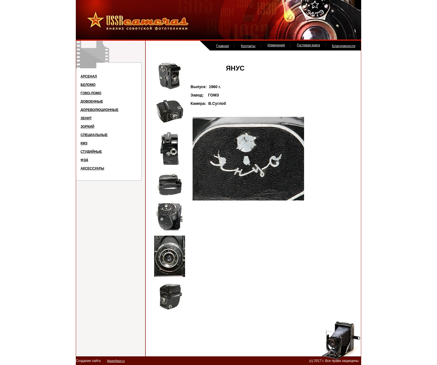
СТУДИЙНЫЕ (91, 152)
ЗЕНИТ (86, 118)
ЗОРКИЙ (87, 127)
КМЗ (84, 143)
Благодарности (343, 46)
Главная (222, 46)
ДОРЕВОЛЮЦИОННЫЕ (99, 110)
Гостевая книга (308, 45)
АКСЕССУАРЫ (92, 168)
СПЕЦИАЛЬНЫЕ (94, 135)
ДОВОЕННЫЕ (92, 101)
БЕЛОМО (88, 85)
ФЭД (84, 160)
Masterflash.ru (116, 360)
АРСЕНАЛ (89, 76)
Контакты (248, 46)
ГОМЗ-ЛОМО (91, 93)
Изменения (276, 45)
